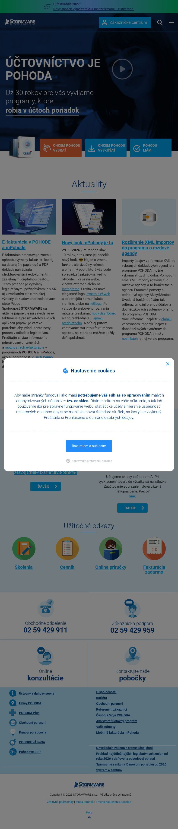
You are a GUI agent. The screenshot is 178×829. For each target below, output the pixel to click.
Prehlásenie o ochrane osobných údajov (99, 417)
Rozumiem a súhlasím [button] (89, 446)
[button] (89, 461)
